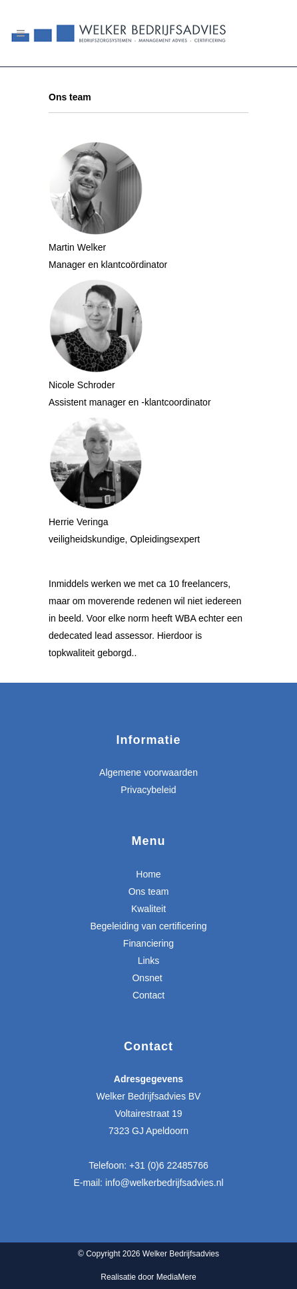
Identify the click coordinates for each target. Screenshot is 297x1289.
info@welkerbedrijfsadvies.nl (164, 1182)
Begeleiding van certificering (148, 926)
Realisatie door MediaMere (148, 1277)
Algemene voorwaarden (148, 772)
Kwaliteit (148, 908)
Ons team (149, 891)
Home (148, 874)
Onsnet (148, 978)
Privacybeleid (148, 789)
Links (149, 960)
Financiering (148, 943)
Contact (148, 995)
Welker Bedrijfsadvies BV (149, 1096)
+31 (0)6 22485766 (168, 1165)
